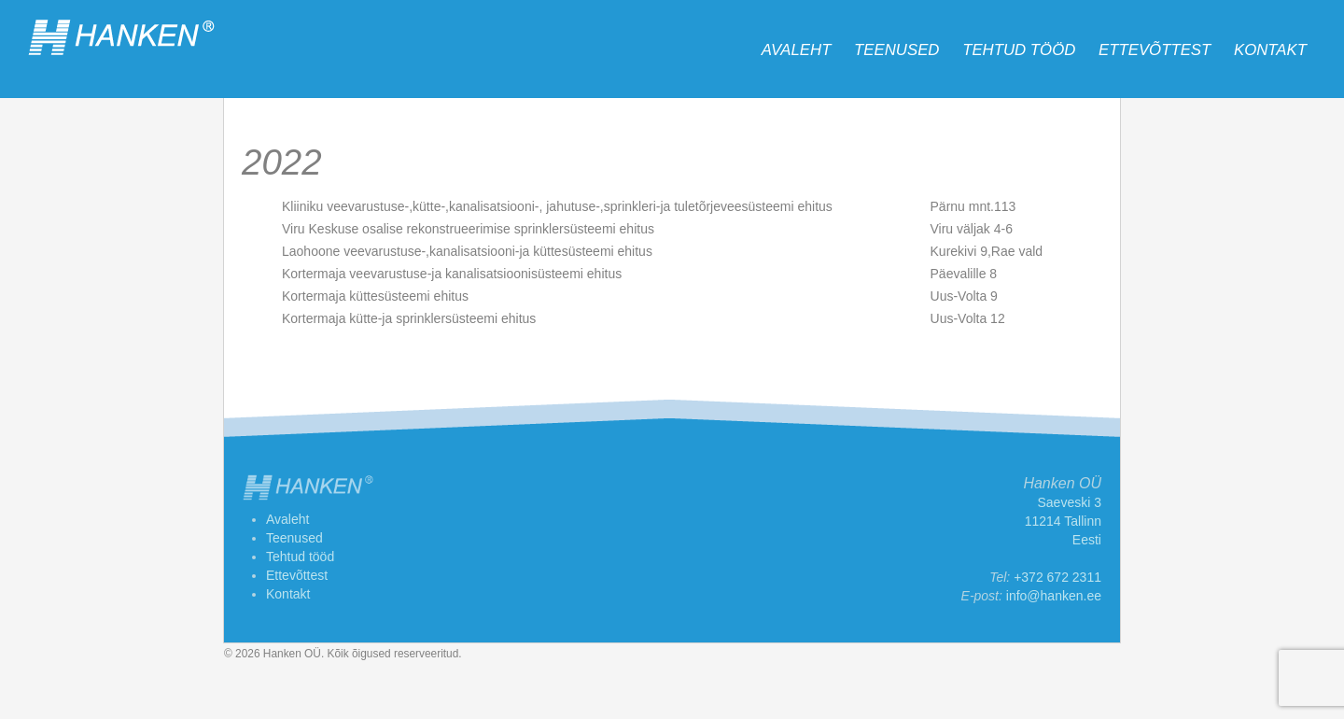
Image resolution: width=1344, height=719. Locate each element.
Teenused (896, 50)
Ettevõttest (1155, 50)
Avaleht (797, 50)
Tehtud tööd (1018, 50)
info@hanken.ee (1053, 595)
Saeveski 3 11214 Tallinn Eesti (1063, 521)
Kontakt (1270, 50)
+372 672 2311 (1057, 577)
